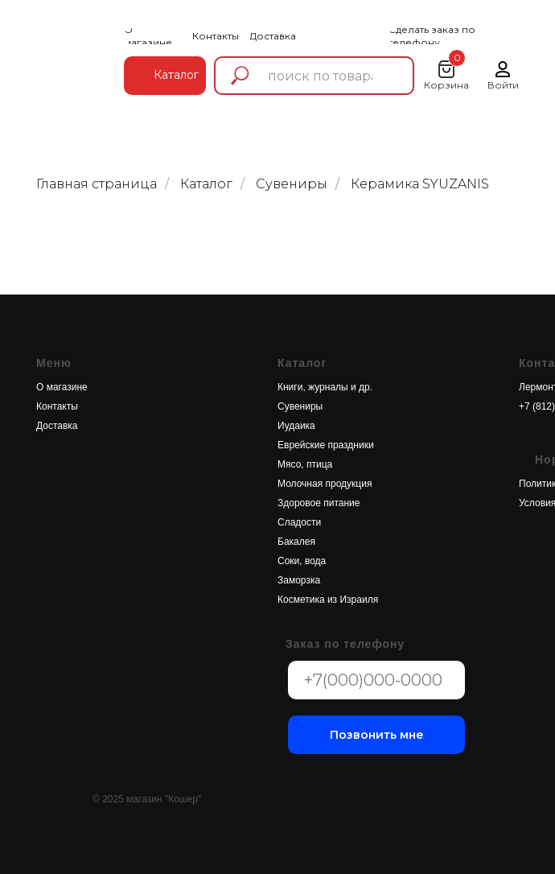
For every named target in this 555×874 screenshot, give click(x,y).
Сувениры (291, 184)
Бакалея (296, 541)
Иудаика (296, 425)
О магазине (62, 387)
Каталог (206, 184)
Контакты (57, 406)
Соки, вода (302, 561)
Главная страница (96, 184)
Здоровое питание (319, 503)
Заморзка (299, 580)
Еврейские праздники (326, 445)
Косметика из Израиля (328, 599)
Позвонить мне (377, 735)
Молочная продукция (325, 483)
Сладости (299, 522)
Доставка (57, 425)
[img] (68, 59)
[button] (457, 36)
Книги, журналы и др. (325, 387)
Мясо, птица (305, 464)
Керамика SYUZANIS (420, 184)
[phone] (376, 680)
